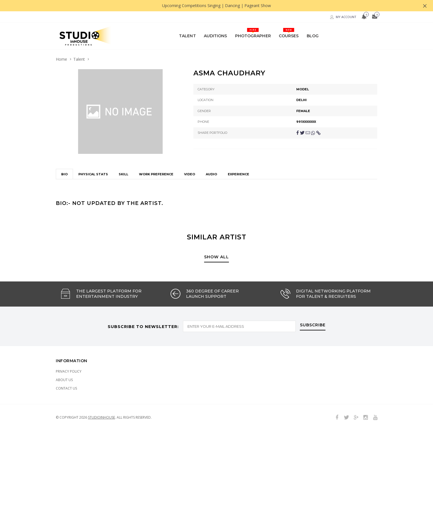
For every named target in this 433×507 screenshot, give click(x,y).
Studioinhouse (101, 399)
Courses (289, 33)
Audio (211, 157)
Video (189, 157)
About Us (64, 362)
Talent (187, 35)
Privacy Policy (68, 353)
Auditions (215, 35)
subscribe (313, 307)
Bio (64, 157)
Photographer (253, 33)
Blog (313, 35)
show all (216, 239)
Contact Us (66, 370)
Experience (238, 157)
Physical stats (93, 157)
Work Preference (156, 157)
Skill (123, 157)
